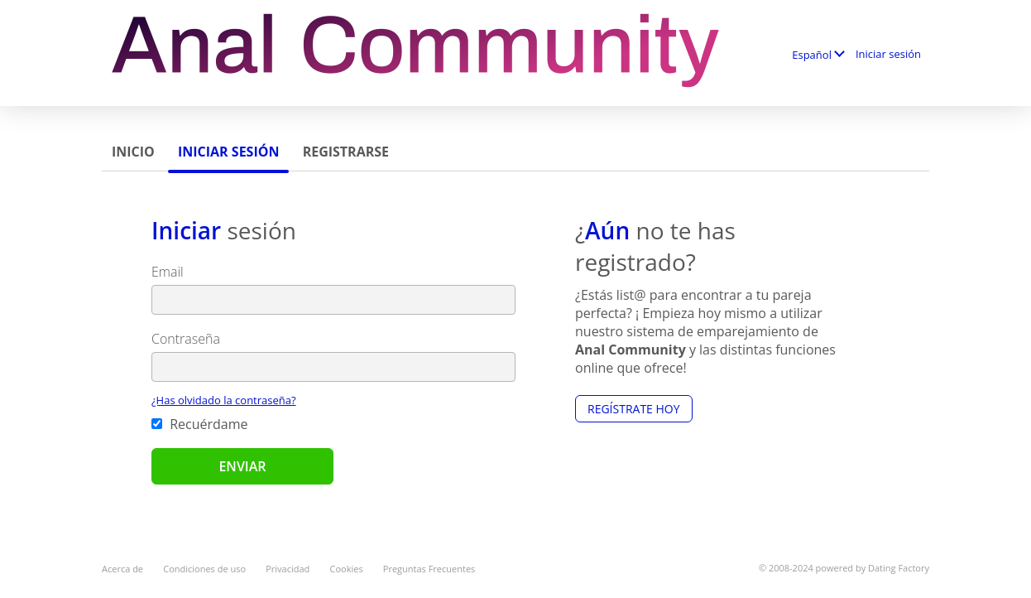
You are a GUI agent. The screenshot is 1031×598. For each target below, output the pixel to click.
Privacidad (287, 568)
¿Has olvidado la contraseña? (223, 400)
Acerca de (122, 568)
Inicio (133, 151)
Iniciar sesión (888, 53)
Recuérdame (199, 424)
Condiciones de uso (204, 568)
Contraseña (185, 339)
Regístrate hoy (633, 409)
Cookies (346, 568)
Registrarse (346, 151)
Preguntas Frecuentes (429, 568)
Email (167, 272)
